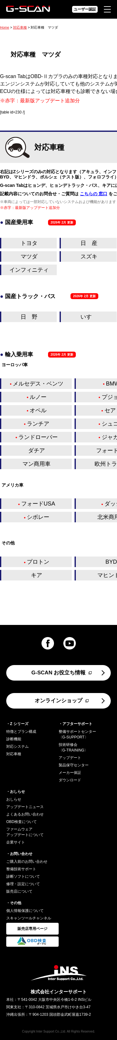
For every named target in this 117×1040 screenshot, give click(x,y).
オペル (38, 410)
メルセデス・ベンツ (38, 384)
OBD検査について (21, 822)
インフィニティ (29, 270)
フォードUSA (38, 504)
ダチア (36, 450)
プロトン (38, 562)
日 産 (88, 243)
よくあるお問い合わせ (25, 814)
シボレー (38, 517)
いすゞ (88, 317)
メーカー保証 (70, 772)
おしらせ (13, 799)
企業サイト (15, 842)
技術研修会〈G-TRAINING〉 (73, 747)
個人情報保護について (25, 910)
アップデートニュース (25, 807)
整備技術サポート (21, 869)
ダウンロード (70, 780)
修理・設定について (23, 884)
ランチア (38, 424)
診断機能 (13, 739)
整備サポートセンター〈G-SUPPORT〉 (77, 734)
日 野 (29, 317)
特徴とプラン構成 (21, 731)
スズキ (88, 256)
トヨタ (29, 243)
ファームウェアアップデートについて (25, 832)
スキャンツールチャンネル (28, 918)
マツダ (29, 256)
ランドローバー (38, 437)
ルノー (38, 397)
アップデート (70, 758)
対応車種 (20, 27)
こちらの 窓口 (93, 193)
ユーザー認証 (85, 9)
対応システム (17, 746)
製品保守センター (74, 765)
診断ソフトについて (23, 876)
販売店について (19, 891)
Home (4, 27)
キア (36, 575)
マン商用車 (36, 464)
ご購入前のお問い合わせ (26, 861)
